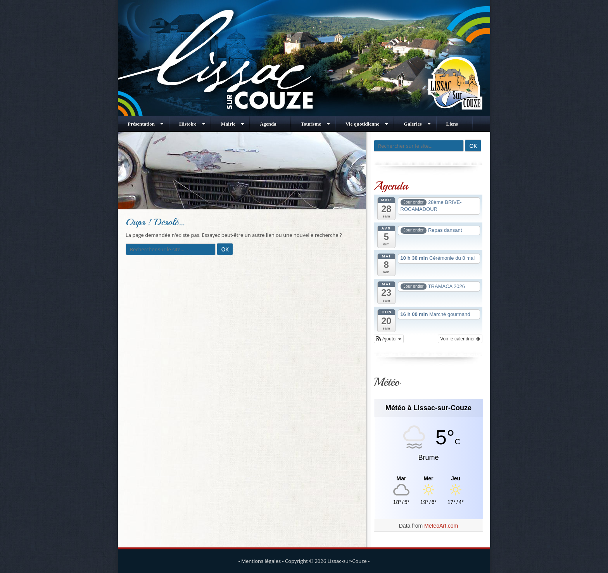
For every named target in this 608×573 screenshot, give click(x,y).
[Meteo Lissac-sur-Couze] (428, 479)
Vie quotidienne (366, 124)
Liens (452, 124)
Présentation (146, 124)
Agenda (268, 124)
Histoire (192, 124)
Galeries (417, 124)
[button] (388, 339)
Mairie (233, 124)
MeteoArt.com (441, 526)
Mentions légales (261, 560)
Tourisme (315, 124)
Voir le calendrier (460, 339)
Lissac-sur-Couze (347, 560)
